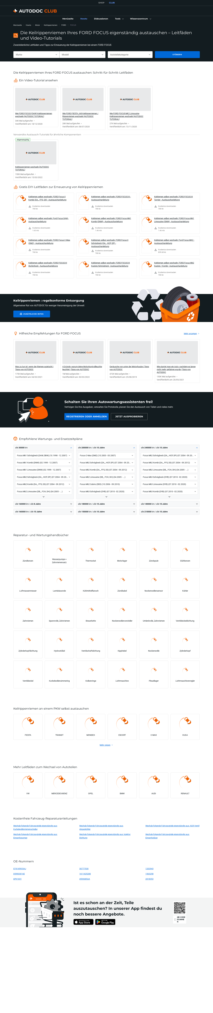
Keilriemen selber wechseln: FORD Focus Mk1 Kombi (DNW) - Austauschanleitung (111, 220)
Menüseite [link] (17, 25)
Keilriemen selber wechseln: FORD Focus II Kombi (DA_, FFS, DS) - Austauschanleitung (47, 198)
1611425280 (85, 873)
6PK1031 (17, 879)
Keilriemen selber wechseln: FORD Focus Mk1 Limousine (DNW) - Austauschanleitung (174, 220)
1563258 (149, 873)
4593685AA (84, 879)
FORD (63, 25)
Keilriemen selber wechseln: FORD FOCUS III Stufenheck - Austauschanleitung (47, 264)
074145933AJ (19, 868)
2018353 (149, 879)
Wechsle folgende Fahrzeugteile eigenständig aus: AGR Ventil (172, 825)
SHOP (101, 2)
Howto (28, 25)
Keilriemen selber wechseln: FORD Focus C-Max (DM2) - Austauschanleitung (49, 242)
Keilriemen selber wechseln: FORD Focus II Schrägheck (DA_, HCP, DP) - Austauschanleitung (109, 243)
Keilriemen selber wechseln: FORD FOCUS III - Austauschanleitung (111, 198)
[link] (68, 19)
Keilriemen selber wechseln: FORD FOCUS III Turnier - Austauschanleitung (173, 198)
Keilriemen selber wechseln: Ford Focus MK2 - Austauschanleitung (174, 242)
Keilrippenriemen (50, 25)
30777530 (83, 868)
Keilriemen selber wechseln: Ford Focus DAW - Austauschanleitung (48, 220)
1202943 (149, 868)
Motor (37, 25)
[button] (119, 19)
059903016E (19, 873)
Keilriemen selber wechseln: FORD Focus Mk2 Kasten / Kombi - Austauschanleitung (174, 264)
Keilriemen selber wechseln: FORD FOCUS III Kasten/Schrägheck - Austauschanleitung (110, 264)
